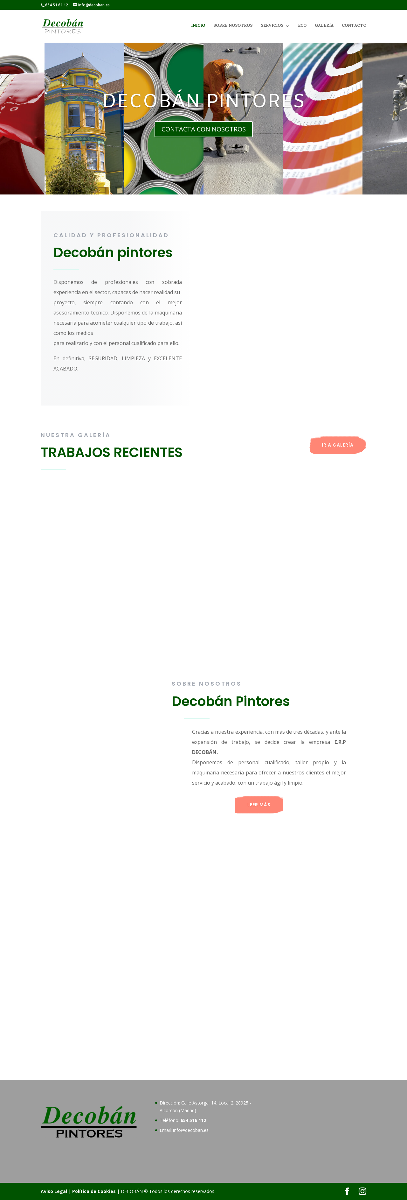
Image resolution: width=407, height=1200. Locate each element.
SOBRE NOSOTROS (232, 27)
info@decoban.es (191, 1130)
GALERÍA (324, 27)
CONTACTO (354, 27)
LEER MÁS (259, 804)
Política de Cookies (94, 1191)
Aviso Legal (54, 1191)
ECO (302, 27)
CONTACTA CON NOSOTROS (204, 129)
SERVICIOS (272, 27)
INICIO (198, 27)
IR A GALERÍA (338, 445)
